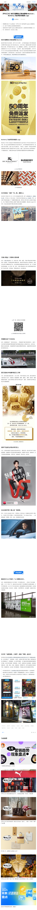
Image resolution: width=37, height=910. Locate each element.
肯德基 (32, 725)
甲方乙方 (3, 725)
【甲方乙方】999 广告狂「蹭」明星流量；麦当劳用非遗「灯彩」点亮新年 (17, 878)
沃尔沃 (8, 728)
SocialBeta (16, 19)
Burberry (13, 725)
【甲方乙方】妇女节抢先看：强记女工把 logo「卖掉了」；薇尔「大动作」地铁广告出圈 (18, 822)
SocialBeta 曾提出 (15, 670)
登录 (34, 1)
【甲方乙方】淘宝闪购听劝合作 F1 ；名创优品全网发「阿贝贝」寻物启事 (17, 793)
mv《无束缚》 (29, 198)
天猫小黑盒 (6, 260)
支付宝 (18, 725)
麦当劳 (8, 725)
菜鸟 (22, 725)
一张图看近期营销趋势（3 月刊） (8, 765)
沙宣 (16, 728)
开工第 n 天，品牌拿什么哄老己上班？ (9, 851)
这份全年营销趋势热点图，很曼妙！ (9, 906)
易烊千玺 (3, 728)
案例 (19, 728)
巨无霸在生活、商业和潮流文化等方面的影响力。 (16, 54)
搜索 (29, 1)
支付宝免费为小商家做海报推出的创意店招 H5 (17, 657)
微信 (12, 728)
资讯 (23, 728)
